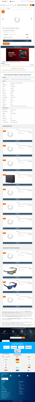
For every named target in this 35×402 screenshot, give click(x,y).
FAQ (1, 385)
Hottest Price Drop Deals (21, 388)
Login (33, 5)
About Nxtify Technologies (4, 389)
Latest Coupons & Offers (21, 385)
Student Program (21, 389)
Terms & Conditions (3, 388)
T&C (4, 38)
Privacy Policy (2, 387)
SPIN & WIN (12, 1)
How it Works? (3, 386)
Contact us (21, 391)
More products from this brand (11, 248)
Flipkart (12, 30)
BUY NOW (6, 43)
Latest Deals (20, 387)
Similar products (7, 126)
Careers (20, 386)
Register (31, 5)
